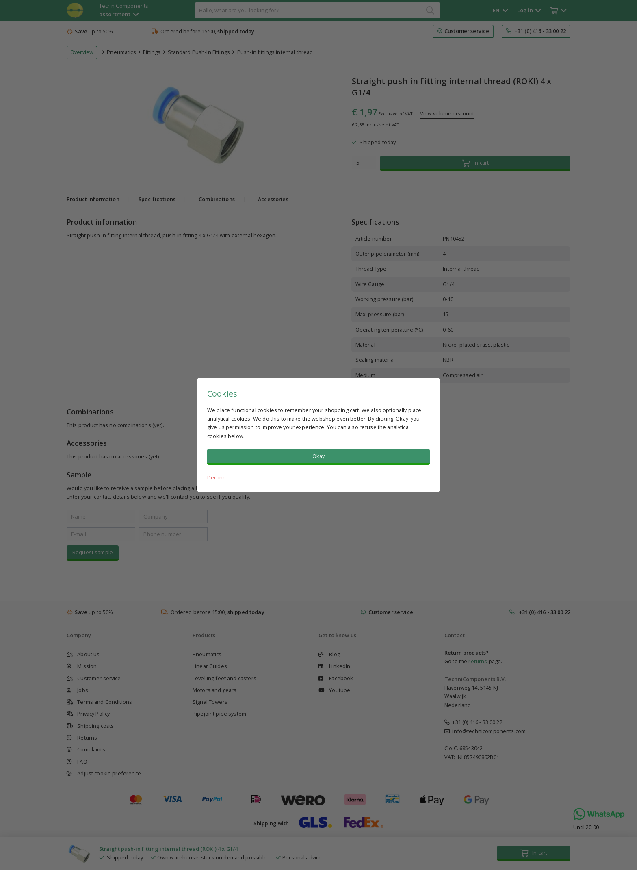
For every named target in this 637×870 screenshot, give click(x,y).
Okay (318, 456)
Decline (216, 477)
